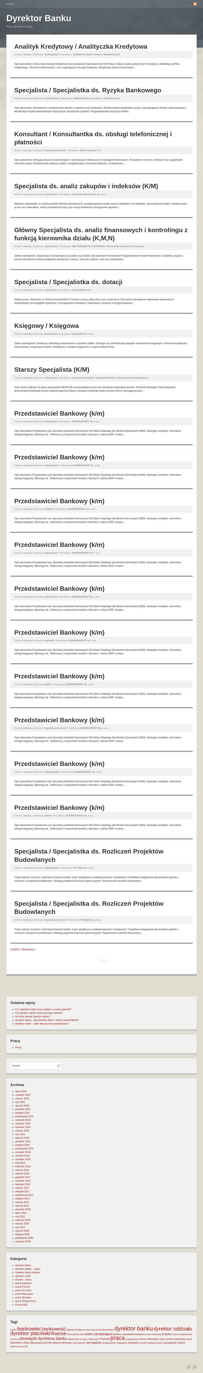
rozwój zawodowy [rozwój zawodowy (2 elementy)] (175, 1338)
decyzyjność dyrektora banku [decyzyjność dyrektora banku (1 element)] (100, 1330)
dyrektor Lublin (23, 1276)
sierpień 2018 (22, 1155)
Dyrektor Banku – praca (27, 1269)
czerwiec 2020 (23, 1095)
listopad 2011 (22, 1191)
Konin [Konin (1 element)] (148, 1334)
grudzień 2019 (22, 1109)
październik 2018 (24, 1148)
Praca (18, 1047)
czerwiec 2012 (23, 1180)
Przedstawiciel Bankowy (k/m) (59, 413)
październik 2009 (24, 1238)
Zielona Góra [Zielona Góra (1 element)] (16, 1346)
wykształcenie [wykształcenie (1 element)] (79, 1343)
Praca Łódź (21, 1304)
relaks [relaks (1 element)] (162, 1339)
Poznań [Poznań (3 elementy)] (105, 1338)
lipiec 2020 (21, 1091)
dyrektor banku (23, 1265)
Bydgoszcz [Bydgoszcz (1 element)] (81, 1330)
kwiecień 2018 (22, 1166)
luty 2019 (20, 1134)
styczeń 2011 (22, 1205)
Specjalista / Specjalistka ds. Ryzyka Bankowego (87, 90)
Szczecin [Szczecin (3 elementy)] (16, 1342)
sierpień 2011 (22, 1198)
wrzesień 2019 (23, 1120)
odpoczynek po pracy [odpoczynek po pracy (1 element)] (78, 1339)
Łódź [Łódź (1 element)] (25, 1346)
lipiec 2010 (21, 1213)
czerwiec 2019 (23, 1123)
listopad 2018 (22, 1145)
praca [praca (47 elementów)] (117, 1338)
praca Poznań (22, 1286)
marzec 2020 (22, 1098)
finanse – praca (23, 1279)
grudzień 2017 (22, 1177)
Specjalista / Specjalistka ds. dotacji (68, 282)
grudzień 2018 (22, 1141)
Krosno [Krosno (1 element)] (175, 1334)
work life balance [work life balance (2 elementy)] (51, 1342)
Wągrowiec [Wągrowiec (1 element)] (122, 1343)
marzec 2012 (22, 1188)
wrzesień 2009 (23, 1241)
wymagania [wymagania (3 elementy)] (93, 1342)
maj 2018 (20, 1163)
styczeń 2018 (22, 1173)
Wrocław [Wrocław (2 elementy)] (67, 1342)
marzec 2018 (22, 1170)
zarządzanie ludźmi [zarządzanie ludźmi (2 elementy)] (174, 1342)
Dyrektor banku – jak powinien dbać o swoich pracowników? (47, 1020)
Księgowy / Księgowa (46, 325)
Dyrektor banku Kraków (27, 1272)
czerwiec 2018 (23, 1159)
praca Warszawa (24, 1294)
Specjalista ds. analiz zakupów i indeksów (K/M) (86, 186)
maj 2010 (20, 1216)
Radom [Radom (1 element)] (143, 1339)
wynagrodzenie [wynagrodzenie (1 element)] (109, 1343)
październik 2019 (24, 1116)
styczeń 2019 (22, 1137)
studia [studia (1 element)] (189, 1339)
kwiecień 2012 (22, 1184)
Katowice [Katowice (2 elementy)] (139, 1334)
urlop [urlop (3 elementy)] (26, 1342)
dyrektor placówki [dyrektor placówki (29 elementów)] (30, 1333)
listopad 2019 (22, 1112)
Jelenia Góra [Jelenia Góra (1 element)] (78, 1334)
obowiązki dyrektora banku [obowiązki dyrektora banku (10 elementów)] (43, 1338)
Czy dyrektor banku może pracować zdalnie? (39, 1013)
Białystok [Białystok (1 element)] (71, 1330)
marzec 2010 (22, 1223)
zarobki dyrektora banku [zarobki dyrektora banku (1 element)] (151, 1343)
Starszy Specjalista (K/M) (51, 369)
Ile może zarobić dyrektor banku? (32, 1016)
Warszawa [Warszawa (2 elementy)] (36, 1342)
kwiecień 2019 (22, 1127)
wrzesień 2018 (23, 1152)
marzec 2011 (22, 1202)
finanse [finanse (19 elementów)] (58, 1333)
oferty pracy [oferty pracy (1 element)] (93, 1339)
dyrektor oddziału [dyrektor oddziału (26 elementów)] (173, 1328)
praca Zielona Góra (25, 1301)
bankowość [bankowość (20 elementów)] (54, 1328)
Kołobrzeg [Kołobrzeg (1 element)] (156, 1334)
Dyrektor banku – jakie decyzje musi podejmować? (42, 1023)
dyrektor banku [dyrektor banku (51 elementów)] (133, 1328)
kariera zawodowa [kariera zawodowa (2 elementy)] (123, 1334)
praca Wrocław (23, 1297)
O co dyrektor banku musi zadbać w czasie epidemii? (43, 1009)
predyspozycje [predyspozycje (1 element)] (132, 1339)
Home (10, 4)
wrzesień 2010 (23, 1209)
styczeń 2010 (22, 1230)
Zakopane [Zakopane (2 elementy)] (133, 1342)
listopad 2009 (22, 1234)
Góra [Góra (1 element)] (69, 1334)
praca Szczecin (23, 1290)
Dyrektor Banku (38, 18)
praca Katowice (23, 1283)
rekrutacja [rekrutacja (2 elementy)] (152, 1338)
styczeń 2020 (22, 1105)
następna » (30, 949)
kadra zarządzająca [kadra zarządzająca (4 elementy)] (98, 1334)
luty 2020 (20, 1102)
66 (23, 949)
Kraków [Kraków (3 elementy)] (166, 1334)
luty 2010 (20, 1227)
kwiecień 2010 (22, 1220)
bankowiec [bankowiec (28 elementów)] (29, 1328)
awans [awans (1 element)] (13, 1330)
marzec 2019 (22, 1130)
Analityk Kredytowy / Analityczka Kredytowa (80, 46)
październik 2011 (24, 1195)
